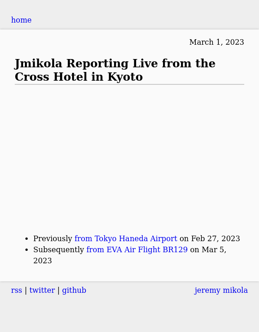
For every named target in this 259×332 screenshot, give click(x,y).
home (21, 20)
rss (16, 290)
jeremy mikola (221, 290)
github (74, 290)
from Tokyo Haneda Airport (125, 238)
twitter (42, 290)
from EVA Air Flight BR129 (136, 249)
